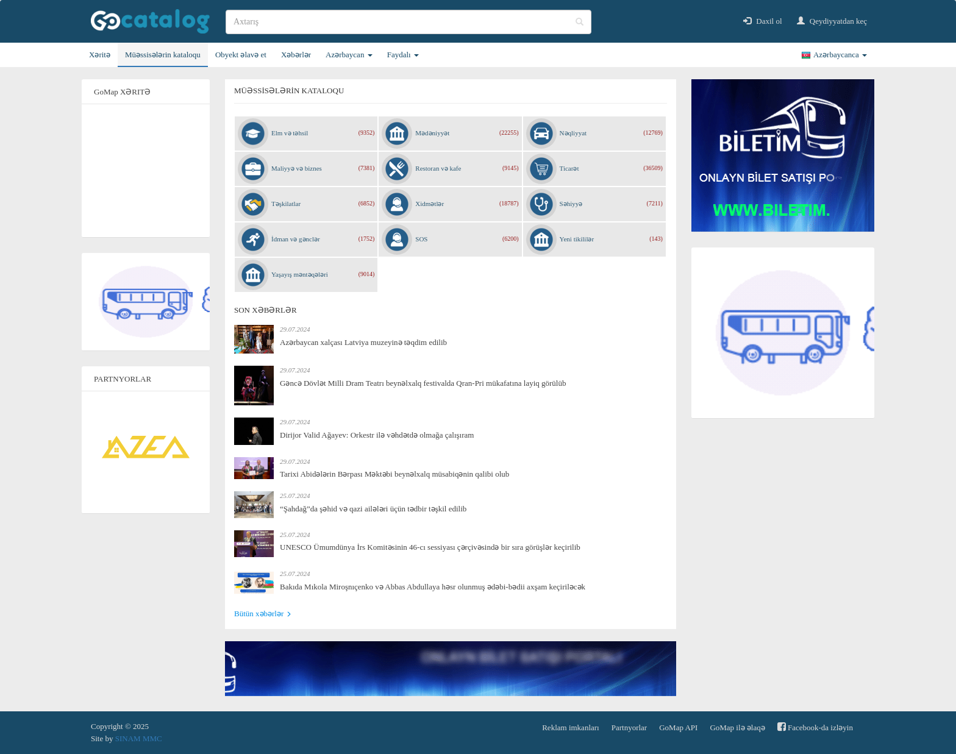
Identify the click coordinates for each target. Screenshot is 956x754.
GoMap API (678, 727)
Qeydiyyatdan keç (832, 21)
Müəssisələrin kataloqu (163, 54)
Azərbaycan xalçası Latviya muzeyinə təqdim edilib (363, 342)
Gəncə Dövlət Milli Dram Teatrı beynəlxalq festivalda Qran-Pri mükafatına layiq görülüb (423, 383)
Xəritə (99, 54)
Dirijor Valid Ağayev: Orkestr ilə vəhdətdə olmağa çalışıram (377, 434)
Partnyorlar (629, 727)
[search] (408, 22)
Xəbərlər (296, 54)
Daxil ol (762, 21)
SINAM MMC (138, 738)
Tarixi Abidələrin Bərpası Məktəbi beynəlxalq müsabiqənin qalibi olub (394, 473)
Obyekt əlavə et (240, 54)
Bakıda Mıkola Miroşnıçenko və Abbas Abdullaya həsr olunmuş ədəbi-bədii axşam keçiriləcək (432, 586)
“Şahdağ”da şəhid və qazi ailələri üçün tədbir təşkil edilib (373, 508)
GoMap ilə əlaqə (737, 727)
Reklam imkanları (570, 727)
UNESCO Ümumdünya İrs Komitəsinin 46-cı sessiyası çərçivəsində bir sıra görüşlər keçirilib (430, 547)
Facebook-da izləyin (815, 727)
